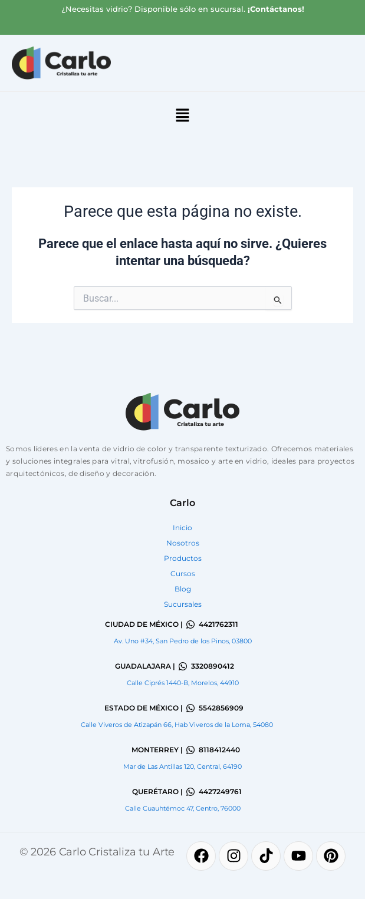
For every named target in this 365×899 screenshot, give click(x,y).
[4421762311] (190, 624)
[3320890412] (183, 666)
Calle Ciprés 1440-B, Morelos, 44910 (183, 683)
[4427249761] (190, 791)
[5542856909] (190, 708)
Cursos (182, 573)
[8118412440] (190, 750)
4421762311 (218, 624)
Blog (183, 588)
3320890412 (212, 666)
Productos (183, 558)
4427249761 (220, 791)
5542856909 (221, 707)
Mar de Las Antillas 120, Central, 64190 (182, 766)
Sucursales (183, 604)
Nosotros (182, 542)
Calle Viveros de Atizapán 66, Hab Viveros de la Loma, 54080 (177, 724)
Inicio (182, 527)
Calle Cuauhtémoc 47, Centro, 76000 (183, 808)
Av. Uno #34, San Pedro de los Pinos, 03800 (183, 641)
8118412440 (219, 749)
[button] (182, 117)
